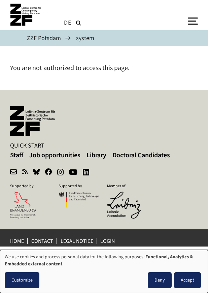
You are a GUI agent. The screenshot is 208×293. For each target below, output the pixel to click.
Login (108, 241)
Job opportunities (54, 155)
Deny (159, 280)
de (67, 23)
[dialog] (104, 271)
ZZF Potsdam (44, 38)
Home (17, 241)
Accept (187, 280)
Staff (16, 155)
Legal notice (77, 241)
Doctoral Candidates (141, 155)
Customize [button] (22, 280)
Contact (42, 241)
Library (96, 155)
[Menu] (193, 21)
